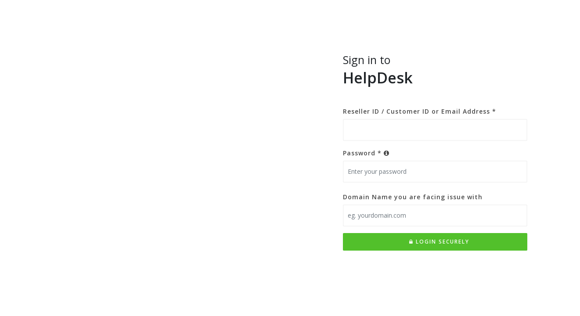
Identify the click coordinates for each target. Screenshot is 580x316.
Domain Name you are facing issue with (413, 197)
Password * (366, 153)
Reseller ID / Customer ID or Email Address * (419, 111)
